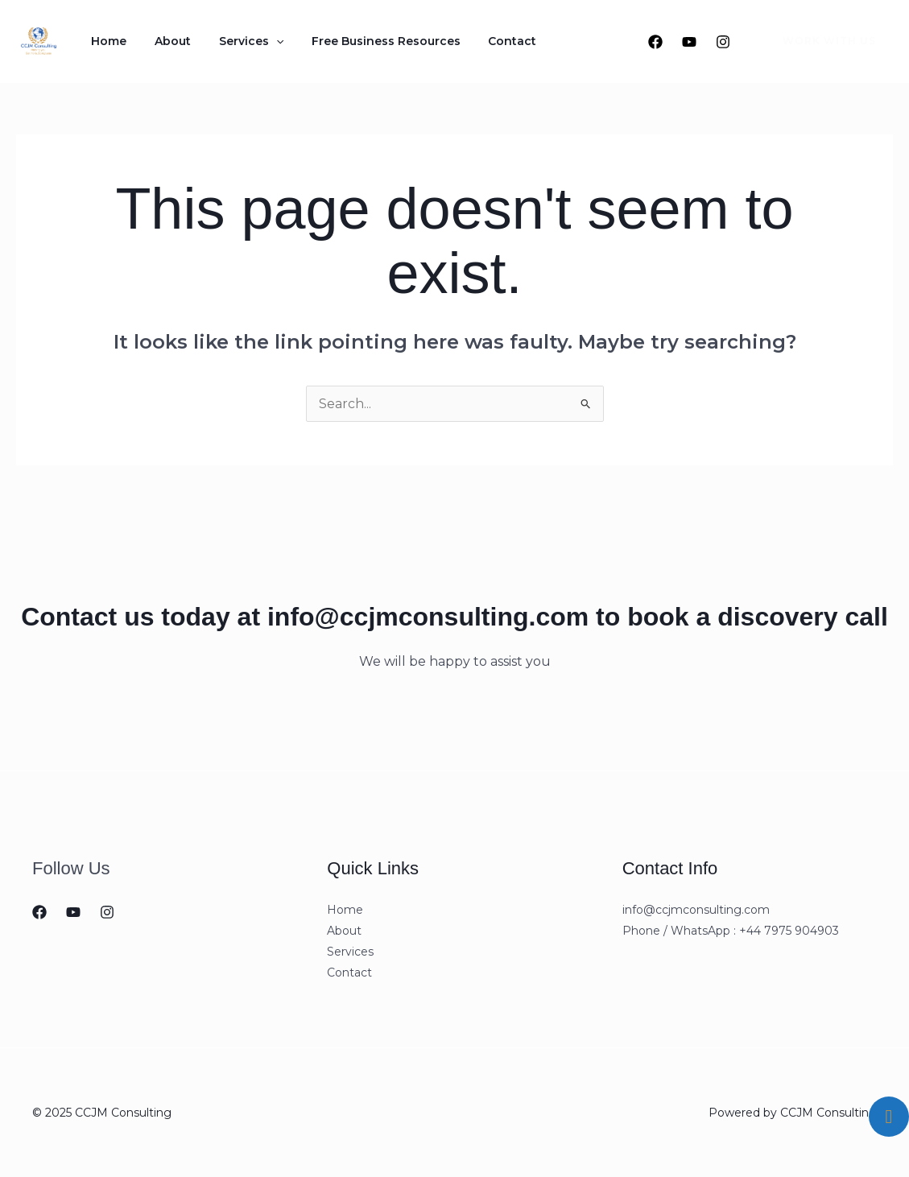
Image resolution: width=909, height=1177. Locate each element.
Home (104, 41)
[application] (254, 41)
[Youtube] (689, 42)
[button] (819, 41)
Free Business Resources (355, 41)
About (160, 41)
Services (229, 41)
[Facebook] (655, 42)
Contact (473, 41)
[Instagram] (723, 42)
